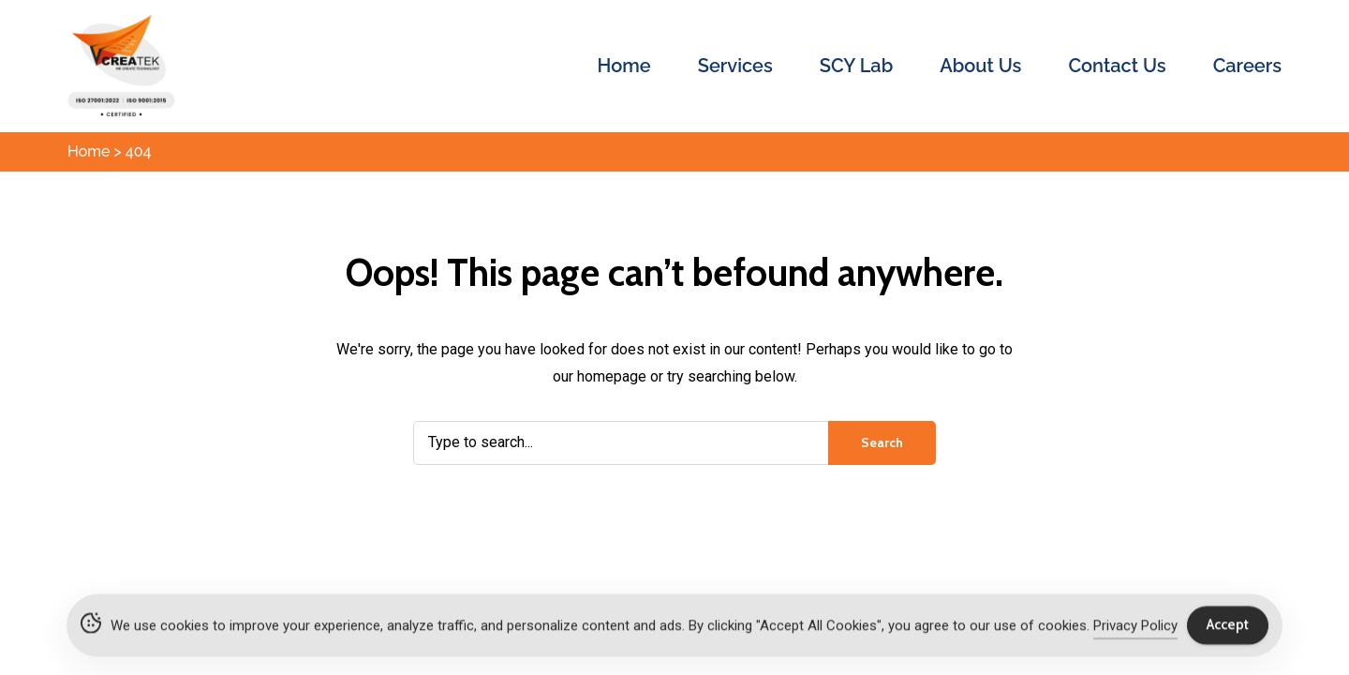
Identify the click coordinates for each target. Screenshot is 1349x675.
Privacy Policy (1135, 628)
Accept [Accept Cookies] (1228, 627)
